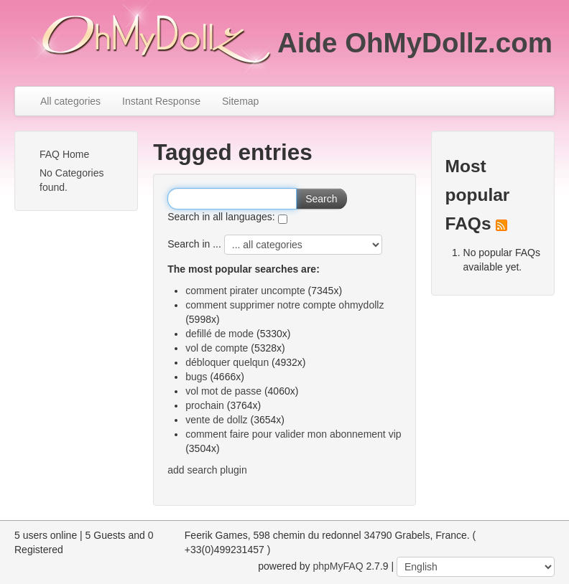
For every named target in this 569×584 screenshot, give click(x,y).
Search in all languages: (220, 216)
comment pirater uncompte (245, 290)
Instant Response (161, 101)
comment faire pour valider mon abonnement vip (293, 434)
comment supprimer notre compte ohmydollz (284, 305)
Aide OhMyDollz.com (414, 42)
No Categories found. (72, 180)
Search (321, 198)
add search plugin (207, 470)
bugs (196, 376)
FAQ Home (64, 154)
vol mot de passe (223, 391)
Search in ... (194, 244)
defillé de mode (219, 333)
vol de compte (216, 348)
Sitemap (240, 101)
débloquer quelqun (227, 362)
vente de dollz (216, 419)
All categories (70, 101)
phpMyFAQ (338, 566)
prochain (204, 405)
